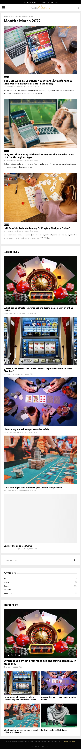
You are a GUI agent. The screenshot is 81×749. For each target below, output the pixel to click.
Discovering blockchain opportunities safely (26, 429)
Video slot (8, 593)
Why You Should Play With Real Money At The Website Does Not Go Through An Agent (39, 156)
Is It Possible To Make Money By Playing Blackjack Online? (37, 228)
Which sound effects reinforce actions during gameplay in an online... (40, 662)
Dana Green (10, 374)
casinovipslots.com (68, 741)
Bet (5, 578)
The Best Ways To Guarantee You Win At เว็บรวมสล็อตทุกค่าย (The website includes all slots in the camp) (38, 82)
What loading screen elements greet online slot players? (33, 487)
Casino (6, 77)
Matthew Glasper (12, 313)
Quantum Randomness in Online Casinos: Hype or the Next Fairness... (21, 698)
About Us (54, 2)
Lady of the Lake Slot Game (18, 546)
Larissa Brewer (11, 87)
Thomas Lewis (11, 231)
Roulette (7, 590)
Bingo (6, 582)
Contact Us (44, 2)
